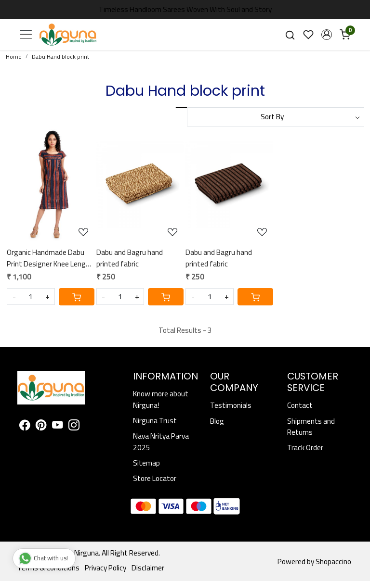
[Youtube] (57, 426)
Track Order (305, 448)
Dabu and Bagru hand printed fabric (129, 258)
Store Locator (154, 478)
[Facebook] (24, 426)
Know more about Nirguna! (160, 399)
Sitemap (146, 463)
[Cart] (76, 296)
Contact (300, 405)
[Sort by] (275, 116)
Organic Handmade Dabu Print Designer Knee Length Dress (50, 258)
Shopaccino (333, 561)
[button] (326, 34)
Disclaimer (148, 568)
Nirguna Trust (155, 421)
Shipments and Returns (311, 426)
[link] (290, 34)
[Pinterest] (41, 426)
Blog (217, 421)
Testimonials (230, 405)
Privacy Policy (105, 568)
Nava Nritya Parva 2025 (161, 441)
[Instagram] (73, 426)
